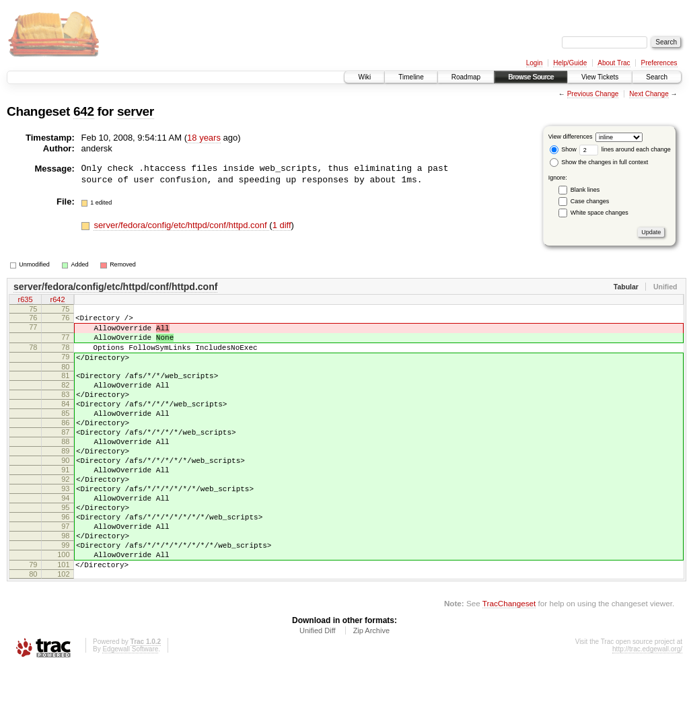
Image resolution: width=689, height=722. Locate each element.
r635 (24, 301)
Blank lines (585, 189)
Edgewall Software (130, 703)
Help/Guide (570, 63)
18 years (204, 138)
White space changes (599, 212)
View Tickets (599, 77)
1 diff (282, 225)
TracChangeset (509, 657)
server (135, 111)
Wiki (364, 77)
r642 (57, 301)
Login (534, 63)
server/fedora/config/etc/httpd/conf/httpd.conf (181, 225)
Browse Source (531, 77)
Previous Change (593, 94)
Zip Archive (371, 685)
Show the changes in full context (599, 162)
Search (656, 77)
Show (563, 149)
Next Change (648, 94)
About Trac (613, 63)
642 (83, 111)
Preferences (659, 63)
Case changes (590, 201)
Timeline (410, 77)
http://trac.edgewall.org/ (647, 703)
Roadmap (465, 77)
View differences (570, 136)
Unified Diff (317, 685)
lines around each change (625, 149)
